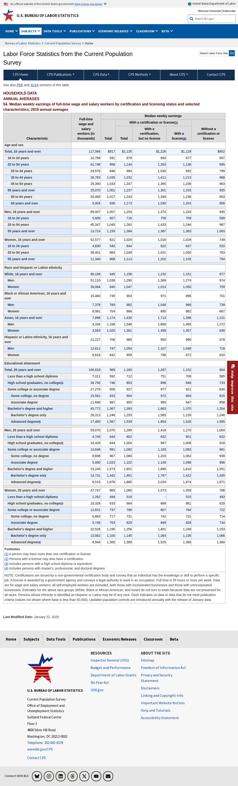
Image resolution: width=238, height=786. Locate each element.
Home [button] (10, 31)
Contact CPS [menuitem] (216, 74)
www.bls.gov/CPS (40, 749)
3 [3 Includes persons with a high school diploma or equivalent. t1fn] (62, 382)
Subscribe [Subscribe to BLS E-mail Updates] (229, 11)
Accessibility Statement (160, 717)
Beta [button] (166, 31)
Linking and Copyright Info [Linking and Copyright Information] (162, 695)
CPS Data (100, 74)
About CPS (177, 74)
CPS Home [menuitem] (20, 74)
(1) (6, 554)
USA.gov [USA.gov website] (97, 690)
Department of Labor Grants (113, 675)
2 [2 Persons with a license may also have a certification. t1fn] (184, 138)
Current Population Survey (63, 43)
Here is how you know (88, 4)
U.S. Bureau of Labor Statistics (48, 15)
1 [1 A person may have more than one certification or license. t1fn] (176, 122)
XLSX (34, 85)
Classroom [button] (145, 31)
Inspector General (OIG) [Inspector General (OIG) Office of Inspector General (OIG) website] (110, 660)
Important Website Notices (163, 703)
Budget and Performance (111, 667)
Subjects (31, 639)
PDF (20, 85)
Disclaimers (150, 688)
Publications (84, 639)
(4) (6, 568)
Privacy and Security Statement (156, 678)
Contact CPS (36, 758)
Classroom (153, 639)
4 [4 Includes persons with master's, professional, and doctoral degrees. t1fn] (39, 421)
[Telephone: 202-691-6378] (55, 743)
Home (11, 639)
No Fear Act (100, 682)
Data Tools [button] (53, 31)
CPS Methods (138, 74)
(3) (6, 564)
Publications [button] (80, 31)
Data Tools (56, 639)
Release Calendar (209, 11)
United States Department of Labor (212, 4)
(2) (6, 559)
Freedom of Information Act (163, 667)
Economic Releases (119, 639)
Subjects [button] (29, 31)
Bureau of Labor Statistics (23, 43)
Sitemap (147, 660)
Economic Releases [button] (113, 31)
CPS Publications (59, 74)
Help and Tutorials (155, 710)
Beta (174, 639)
